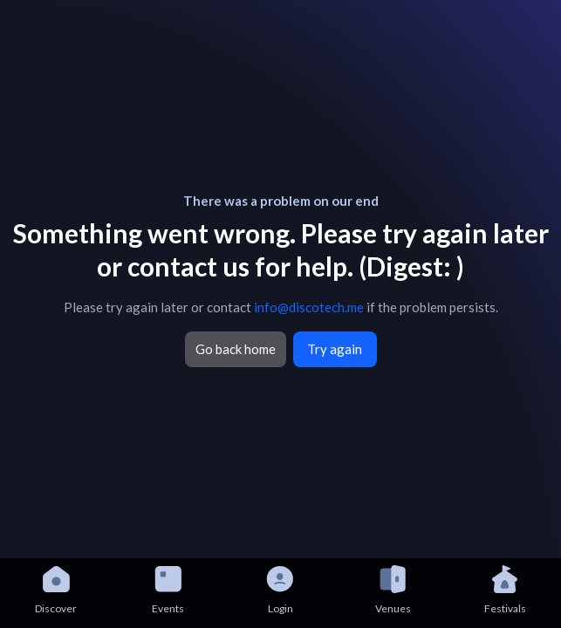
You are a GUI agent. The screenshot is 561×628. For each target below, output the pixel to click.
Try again (334, 349)
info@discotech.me (309, 307)
